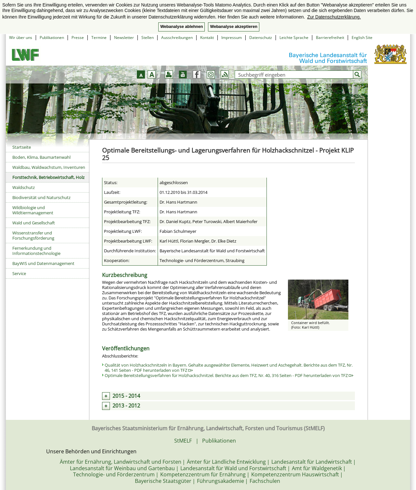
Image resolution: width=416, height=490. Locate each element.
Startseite (21, 147)
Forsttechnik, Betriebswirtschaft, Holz (48, 177)
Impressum (231, 37)
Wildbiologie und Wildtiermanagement (32, 210)
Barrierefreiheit (330, 37)
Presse (78, 37)
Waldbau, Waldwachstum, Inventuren (48, 167)
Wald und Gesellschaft (33, 223)
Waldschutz (23, 187)
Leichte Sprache (294, 37)
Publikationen (52, 37)
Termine (99, 37)
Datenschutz (260, 37)
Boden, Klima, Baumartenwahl (41, 157)
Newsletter (124, 37)
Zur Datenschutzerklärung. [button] (334, 16)
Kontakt (207, 37)
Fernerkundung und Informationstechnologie (36, 250)
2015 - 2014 (126, 395)
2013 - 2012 (126, 405)
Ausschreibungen (177, 37)
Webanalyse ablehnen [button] (181, 26)
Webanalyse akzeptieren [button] (233, 26)
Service (19, 273)
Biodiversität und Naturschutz (41, 197)
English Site (362, 37)
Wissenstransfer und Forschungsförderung (33, 235)
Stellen (147, 37)
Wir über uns (20, 37)
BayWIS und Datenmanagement (43, 263)
